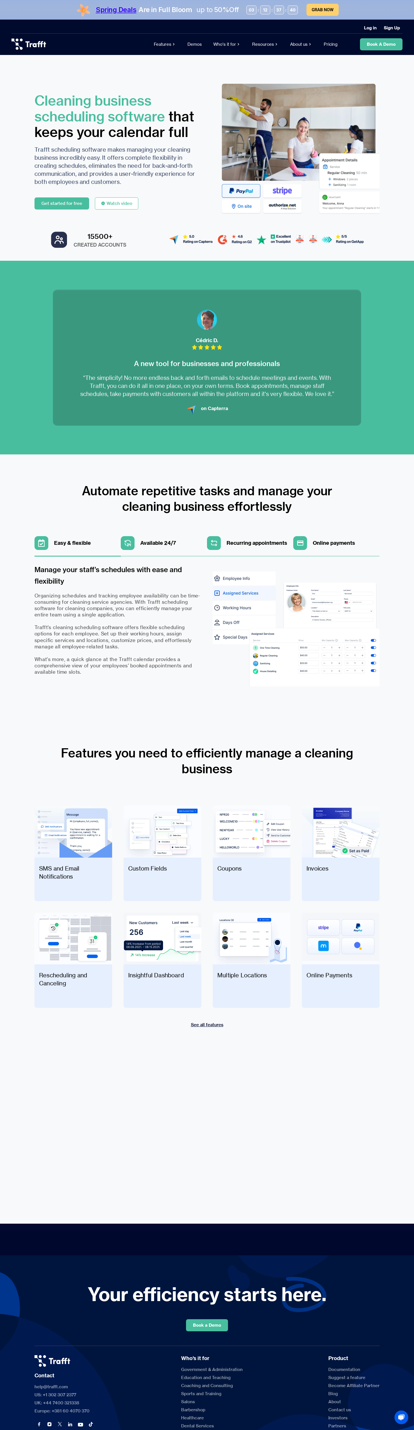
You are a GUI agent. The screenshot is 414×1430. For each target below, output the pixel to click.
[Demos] (194, 44)
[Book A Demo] (381, 44)
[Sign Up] (391, 28)
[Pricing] (330, 44)
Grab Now (323, 9)
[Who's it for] (227, 44)
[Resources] (265, 44)
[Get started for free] (61, 203)
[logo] (29, 44)
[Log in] (370, 28)
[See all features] (207, 1024)
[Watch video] (116, 203)
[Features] (165, 44)
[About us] (301, 44)
